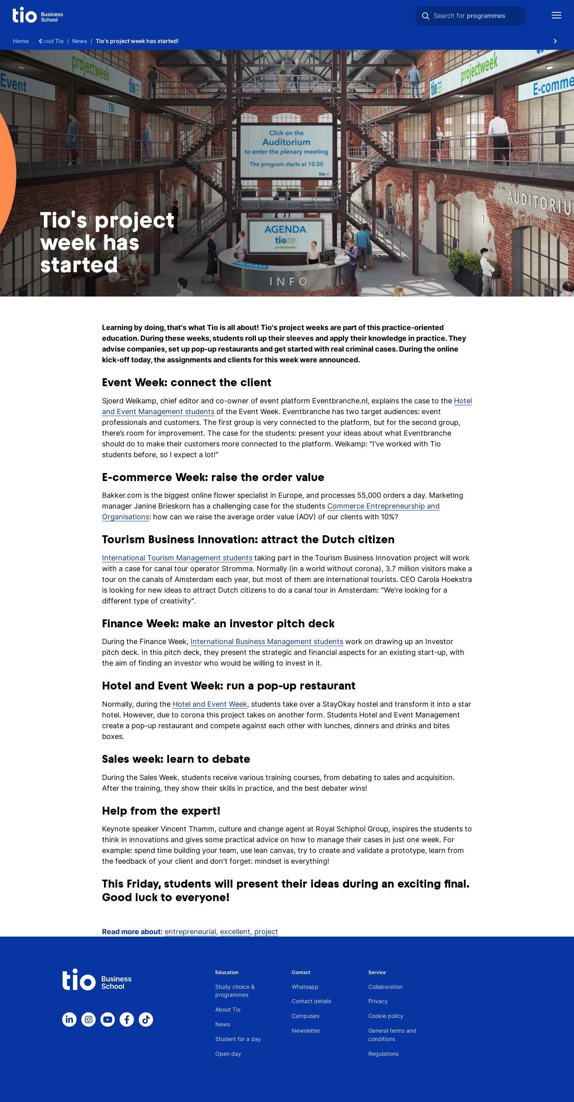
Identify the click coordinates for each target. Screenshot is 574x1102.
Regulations (383, 1053)
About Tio (227, 1009)
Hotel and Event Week (210, 704)
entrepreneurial (190, 931)
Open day (228, 1053)
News (222, 1024)
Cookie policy (385, 1015)
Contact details (311, 1001)
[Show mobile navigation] (556, 16)
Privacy (378, 1001)
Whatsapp (305, 986)
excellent (235, 931)
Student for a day (238, 1038)
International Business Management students (267, 641)
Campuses (305, 1015)
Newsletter (306, 1030)
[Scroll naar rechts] (555, 41)
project (266, 931)
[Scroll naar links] (40, 41)
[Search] (426, 16)
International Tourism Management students (177, 558)
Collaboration (385, 986)
